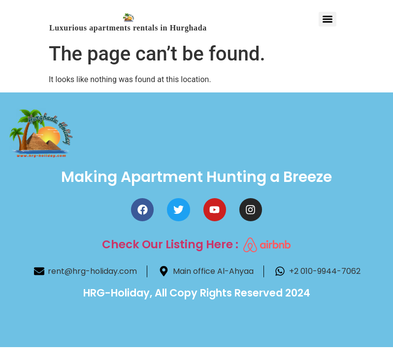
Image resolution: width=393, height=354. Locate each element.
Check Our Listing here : (170, 244)
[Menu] (327, 19)
